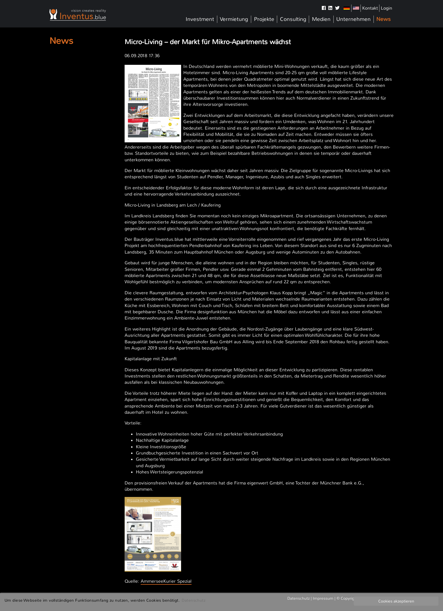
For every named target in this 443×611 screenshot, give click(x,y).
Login (386, 8)
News (383, 19)
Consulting (293, 19)
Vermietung (234, 19)
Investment (200, 19)
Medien (321, 19)
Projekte (264, 19)
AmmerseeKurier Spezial (166, 581)
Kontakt (370, 8)
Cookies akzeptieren (396, 601)
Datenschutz (193, 600)
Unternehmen (353, 19)
